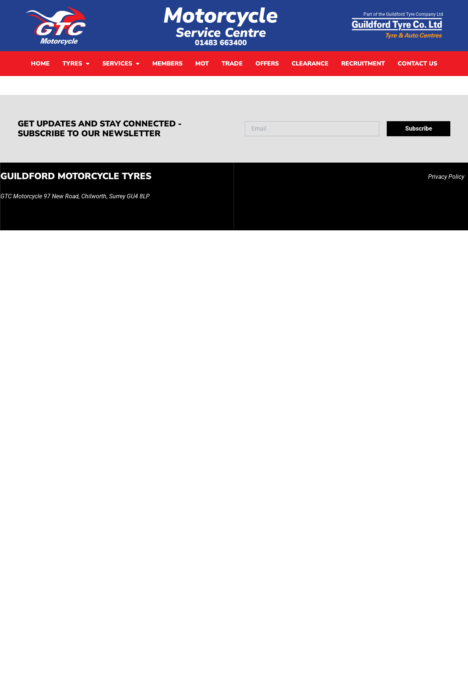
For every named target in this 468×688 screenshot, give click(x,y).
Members (167, 63)
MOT (202, 63)
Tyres (76, 63)
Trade (232, 63)
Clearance (310, 63)
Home (40, 63)
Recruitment (363, 63)
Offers (267, 63)
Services (121, 63)
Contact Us (417, 63)
